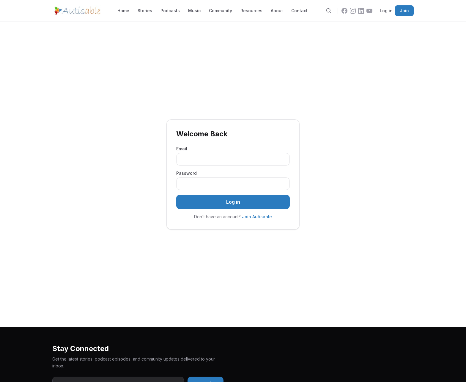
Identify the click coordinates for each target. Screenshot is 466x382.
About (277, 10)
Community (220, 10)
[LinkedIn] (361, 11)
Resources (251, 10)
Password (186, 173)
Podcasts (170, 10)
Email (181, 148)
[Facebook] (344, 11)
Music (194, 10)
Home (123, 10)
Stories (145, 10)
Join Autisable (257, 216)
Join (404, 10)
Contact (299, 10)
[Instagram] (353, 11)
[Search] (328, 10)
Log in (386, 10)
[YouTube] (369, 11)
